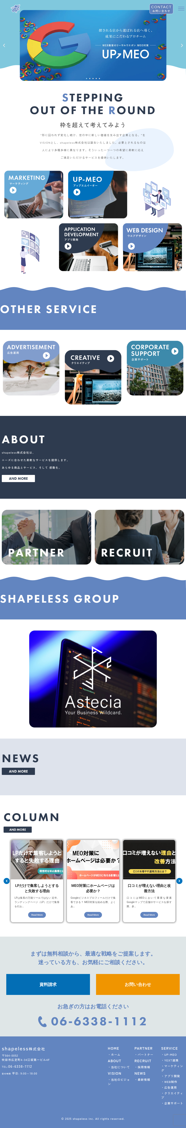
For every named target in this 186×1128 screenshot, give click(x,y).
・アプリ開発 (170, 1076)
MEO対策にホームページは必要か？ (93, 888)
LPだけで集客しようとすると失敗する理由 (37, 888)
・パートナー (144, 1054)
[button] (4, 45)
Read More (37, 915)
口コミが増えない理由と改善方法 (149, 888)
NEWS (140, 1073)
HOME (113, 1048)
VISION (114, 1073)
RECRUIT (143, 1060)
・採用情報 (142, 1067)
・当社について (119, 1067)
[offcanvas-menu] (181, 9)
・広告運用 (169, 1087)
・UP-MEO (169, 1054)
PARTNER (144, 1048)
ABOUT (114, 1060)
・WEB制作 (169, 1082)
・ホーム (114, 1054)
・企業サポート (172, 1103)
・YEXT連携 (170, 1060)
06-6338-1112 (17, 1066)
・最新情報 (142, 1079)
